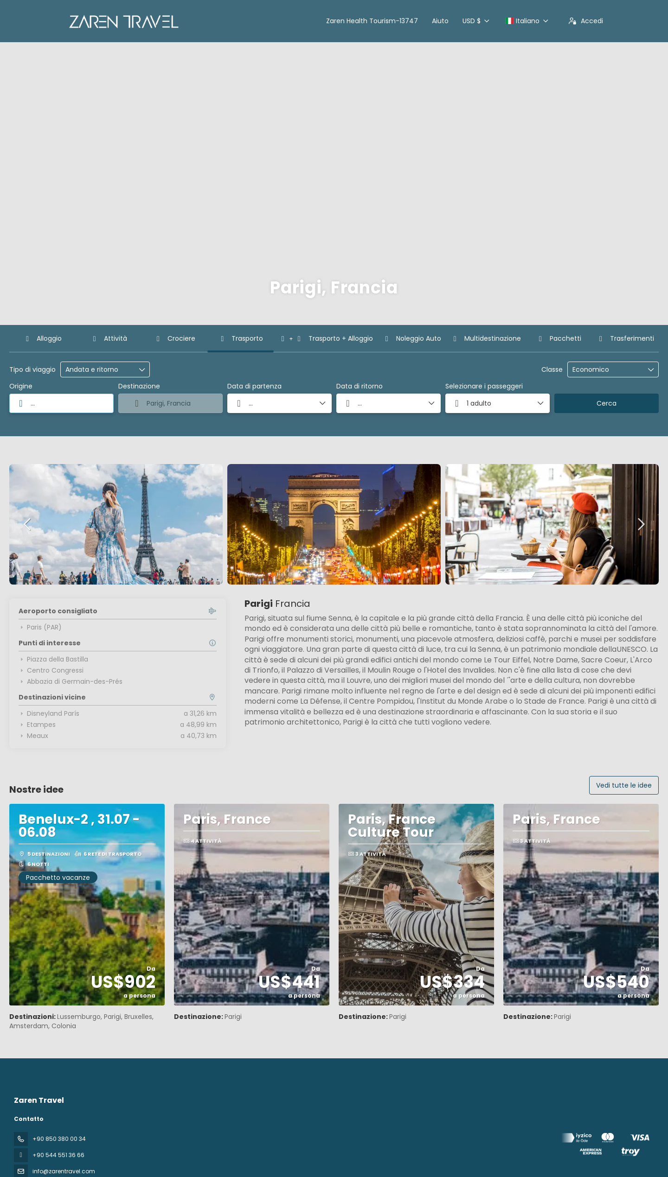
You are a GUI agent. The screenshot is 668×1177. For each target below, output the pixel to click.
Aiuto (440, 20)
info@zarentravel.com (63, 1171)
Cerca (607, 403)
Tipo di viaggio (32, 369)
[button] (28, 524)
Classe (552, 369)
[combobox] (61, 403)
